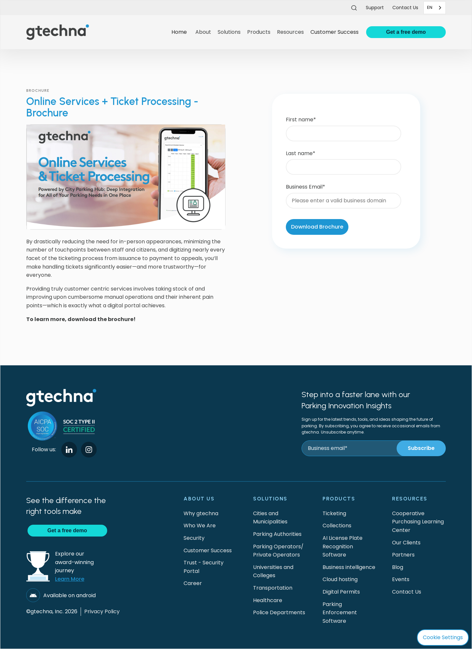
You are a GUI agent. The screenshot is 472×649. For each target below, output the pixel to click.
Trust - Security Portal (204, 567)
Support (375, 7)
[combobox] (434, 7)
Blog (397, 567)
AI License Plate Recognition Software (343, 546)
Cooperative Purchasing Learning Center (418, 522)
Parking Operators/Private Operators (278, 551)
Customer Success (334, 32)
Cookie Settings (443, 637)
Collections (337, 525)
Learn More (69, 579)
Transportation (272, 588)
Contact (405, 7)
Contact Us (406, 592)
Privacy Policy (102, 611)
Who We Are (200, 525)
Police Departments (279, 612)
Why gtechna (201, 513)
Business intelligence (349, 567)
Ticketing (334, 513)
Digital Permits (341, 592)
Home (179, 32)
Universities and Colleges (273, 571)
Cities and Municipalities (270, 518)
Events (400, 579)
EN (429, 7)
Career (193, 583)
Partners (403, 554)
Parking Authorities (277, 534)
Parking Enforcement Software (340, 612)
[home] (96, 32)
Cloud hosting (340, 579)
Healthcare (267, 600)
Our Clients (406, 542)
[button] (203, 32)
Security (194, 538)
